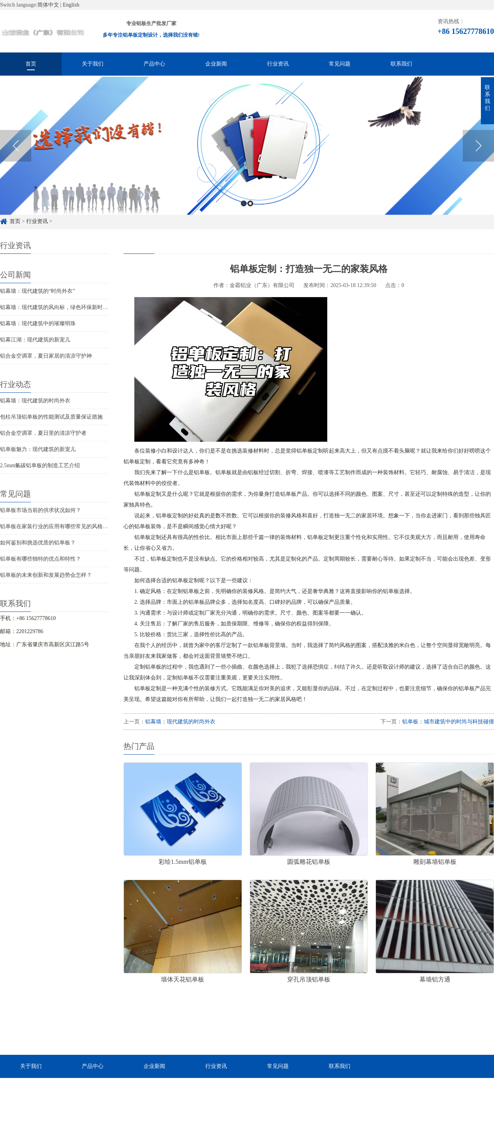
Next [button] (478, 158)
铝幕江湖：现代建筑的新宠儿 (35, 340)
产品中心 (154, 64)
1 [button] (243, 215)
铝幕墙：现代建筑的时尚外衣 (35, 401)
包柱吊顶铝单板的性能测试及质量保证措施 (51, 417)
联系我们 (401, 64)
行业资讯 (278, 64)
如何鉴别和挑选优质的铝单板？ (38, 543)
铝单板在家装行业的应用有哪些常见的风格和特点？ (62, 526)
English (71, 5)
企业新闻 (216, 64)
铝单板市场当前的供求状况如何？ (40, 510)
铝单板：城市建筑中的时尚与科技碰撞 (448, 722)
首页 (30, 64)
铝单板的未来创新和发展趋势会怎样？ (46, 575)
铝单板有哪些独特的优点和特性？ (40, 559)
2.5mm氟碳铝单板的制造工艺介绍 (40, 465)
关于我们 (92, 64)
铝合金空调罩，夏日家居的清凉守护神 (46, 356)
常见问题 (339, 64)
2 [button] (250, 215)
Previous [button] (15, 158)
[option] (247, 158)
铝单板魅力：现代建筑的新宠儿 (38, 449)
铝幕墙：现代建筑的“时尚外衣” (37, 291)
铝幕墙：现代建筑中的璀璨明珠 (38, 323)
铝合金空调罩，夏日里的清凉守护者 (43, 433)
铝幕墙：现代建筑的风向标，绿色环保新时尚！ (56, 307)
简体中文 (48, 5)
